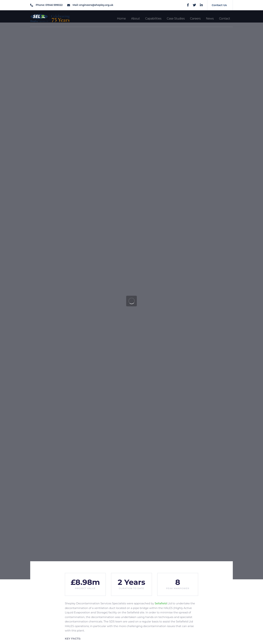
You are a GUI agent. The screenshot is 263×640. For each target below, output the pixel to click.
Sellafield (161, 603)
